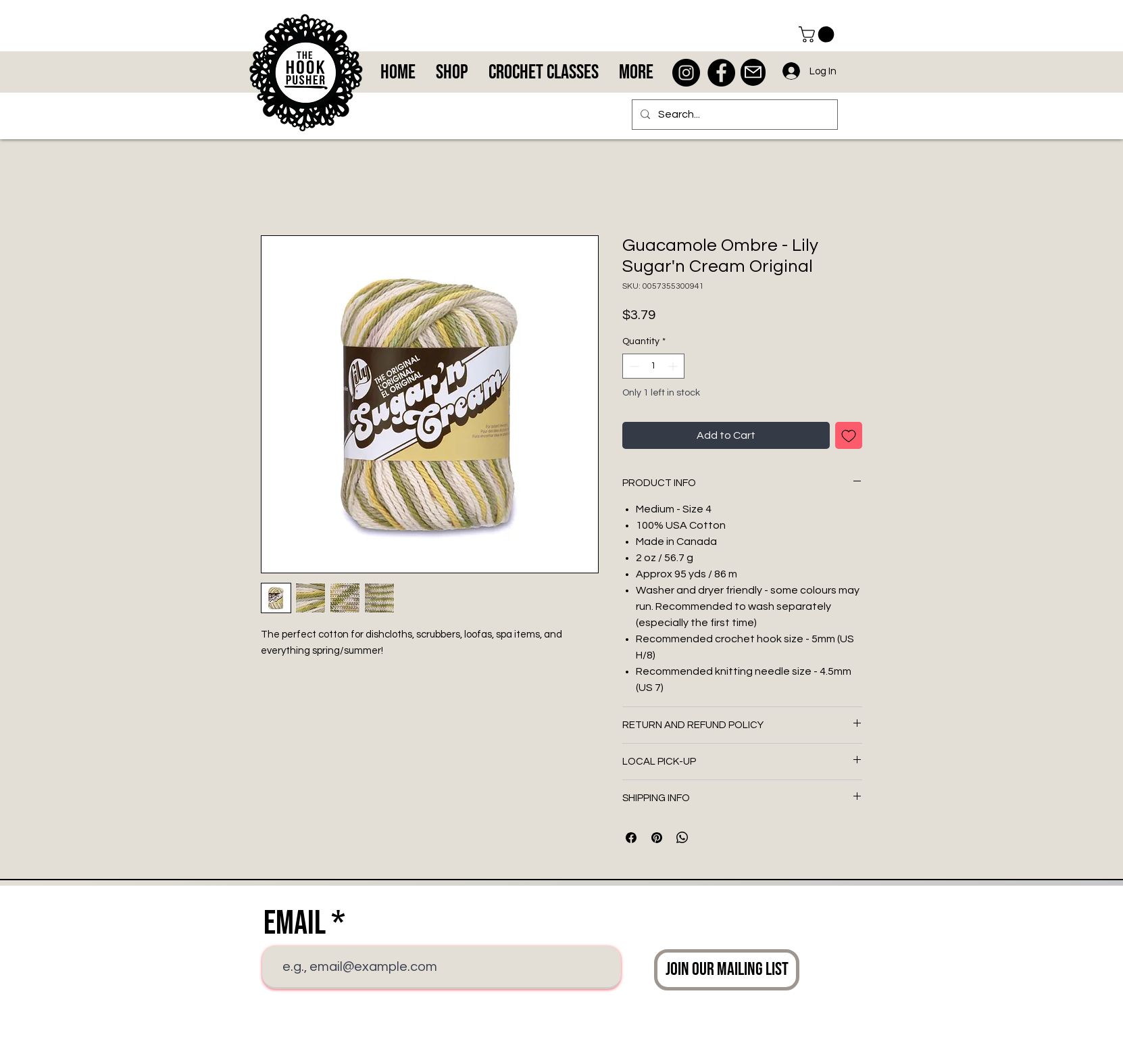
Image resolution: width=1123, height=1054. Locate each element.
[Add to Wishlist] (848, 435)
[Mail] (753, 72)
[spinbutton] (653, 366)
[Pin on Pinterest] (657, 838)
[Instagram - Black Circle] (686, 73)
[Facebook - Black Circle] (721, 73)
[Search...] (733, 114)
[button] (818, 34)
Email (295, 923)
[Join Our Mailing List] (726, 969)
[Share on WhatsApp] (682, 838)
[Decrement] (632, 366)
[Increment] (674, 366)
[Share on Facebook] (631, 838)
